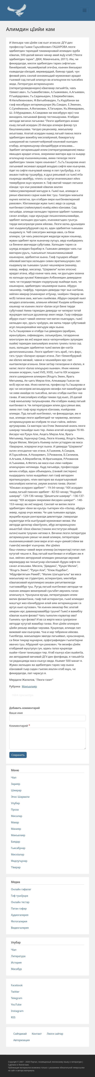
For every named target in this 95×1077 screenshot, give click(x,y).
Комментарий (18, 726)
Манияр (16, 829)
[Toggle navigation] (84, 10)
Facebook (17, 985)
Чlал (13, 777)
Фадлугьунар (19, 861)
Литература (18, 956)
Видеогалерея (20, 928)
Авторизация (22, 1040)
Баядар (15, 841)
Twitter (15, 991)
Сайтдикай (20, 1033)
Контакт (37, 1033)
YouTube (16, 1004)
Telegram (16, 998)
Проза (15, 809)
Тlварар (16, 867)
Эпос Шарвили (20, 797)
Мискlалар (17, 854)
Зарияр (15, 784)
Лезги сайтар (55, 1033)
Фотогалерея (19, 921)
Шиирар (16, 790)
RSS (13, 1017)
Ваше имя (16, 713)
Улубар (15, 803)
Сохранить (18, 755)
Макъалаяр (29, 686)
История (16, 962)
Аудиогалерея (19, 915)
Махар (15, 822)
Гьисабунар (18, 848)
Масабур (16, 969)
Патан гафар (19, 908)
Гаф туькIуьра (19, 895)
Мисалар (16, 816)
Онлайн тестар (20, 902)
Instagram (17, 1011)
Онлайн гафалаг (21, 889)
